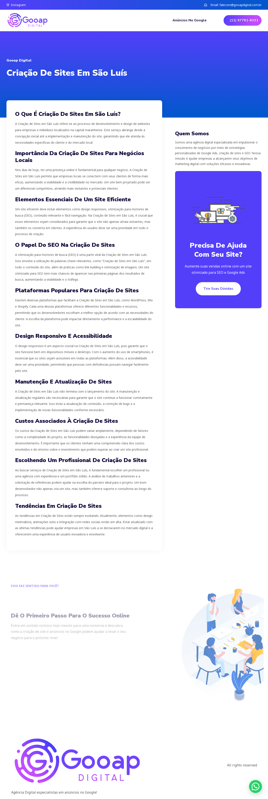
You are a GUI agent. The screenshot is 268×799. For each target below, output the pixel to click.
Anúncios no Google (189, 20)
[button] (255, 786)
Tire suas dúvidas (218, 288)
